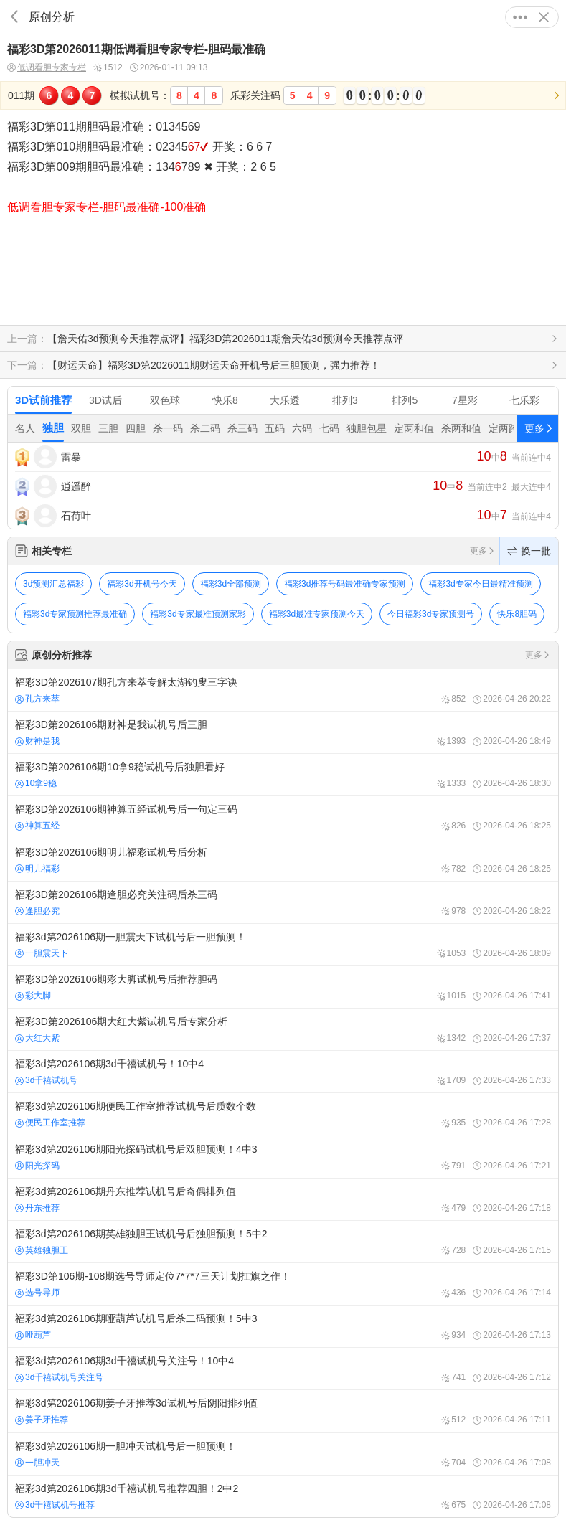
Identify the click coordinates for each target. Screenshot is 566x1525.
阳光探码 (37, 1166)
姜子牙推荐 (41, 1420)
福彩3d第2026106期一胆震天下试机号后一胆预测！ (283, 944)
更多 (520, 17)
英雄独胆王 (41, 1250)
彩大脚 (33, 996)
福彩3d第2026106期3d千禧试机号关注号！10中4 (283, 1368)
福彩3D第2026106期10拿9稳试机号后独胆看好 (283, 774)
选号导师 (37, 1293)
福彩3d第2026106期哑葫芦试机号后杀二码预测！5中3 (283, 1326)
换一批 (529, 551)
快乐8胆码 (517, 614)
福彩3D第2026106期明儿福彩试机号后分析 (283, 860)
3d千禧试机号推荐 (55, 1505)
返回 (14, 17)
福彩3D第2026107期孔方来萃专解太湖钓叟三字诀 (283, 690)
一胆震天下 (41, 953)
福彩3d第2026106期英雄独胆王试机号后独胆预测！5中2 (283, 1241)
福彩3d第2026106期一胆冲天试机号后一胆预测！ (283, 1454)
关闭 (543, 17)
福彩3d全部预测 (230, 584)
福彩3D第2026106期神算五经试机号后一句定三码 (283, 817)
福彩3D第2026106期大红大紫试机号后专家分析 (283, 1029)
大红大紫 (37, 1038)
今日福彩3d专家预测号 (430, 614)
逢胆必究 (37, 911)
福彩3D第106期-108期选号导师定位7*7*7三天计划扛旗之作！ (283, 1284)
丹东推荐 (37, 1208)
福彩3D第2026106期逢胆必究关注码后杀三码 (283, 902)
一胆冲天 (37, 1463)
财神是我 (37, 741)
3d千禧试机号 (46, 1080)
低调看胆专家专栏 (46, 68)
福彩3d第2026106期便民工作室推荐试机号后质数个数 (283, 1114)
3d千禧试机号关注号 (59, 1377)
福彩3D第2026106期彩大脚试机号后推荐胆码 (283, 987)
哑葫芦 (33, 1335)
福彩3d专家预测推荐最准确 (75, 614)
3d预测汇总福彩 (53, 584)
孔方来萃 (37, 699)
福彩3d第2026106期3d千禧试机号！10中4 (283, 1071)
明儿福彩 (37, 869)
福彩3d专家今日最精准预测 (480, 584)
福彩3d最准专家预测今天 (316, 614)
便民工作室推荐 (50, 1123)
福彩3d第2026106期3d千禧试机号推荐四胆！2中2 (283, 1496)
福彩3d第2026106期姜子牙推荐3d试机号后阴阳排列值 (283, 1411)
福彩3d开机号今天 (141, 584)
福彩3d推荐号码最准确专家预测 (344, 584)
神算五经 (37, 826)
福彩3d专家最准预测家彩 (197, 614)
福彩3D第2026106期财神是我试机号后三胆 (283, 732)
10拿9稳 (36, 783)
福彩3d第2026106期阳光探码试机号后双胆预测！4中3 (283, 1157)
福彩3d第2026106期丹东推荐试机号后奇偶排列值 (283, 1199)
